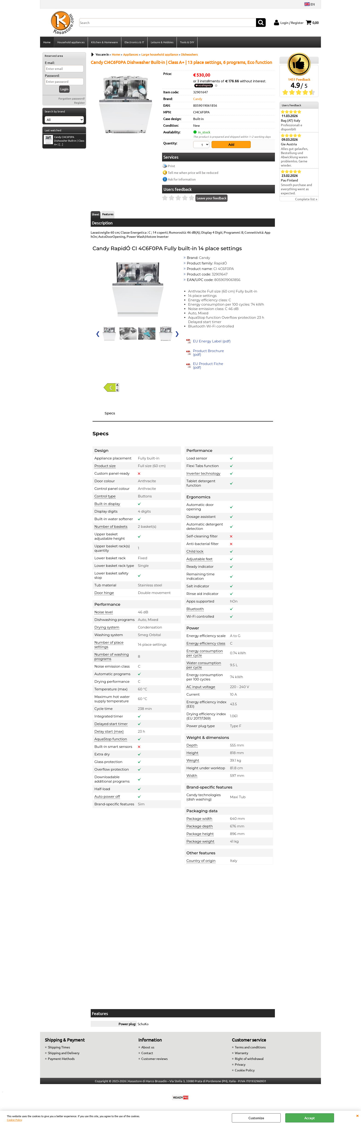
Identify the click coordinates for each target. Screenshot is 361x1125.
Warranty (241, 1053)
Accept (309, 1118)
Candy (197, 99)
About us (147, 1047)
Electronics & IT (134, 42)
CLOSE (357, 1115)
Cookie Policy (14, 1120)
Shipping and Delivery (63, 1053)
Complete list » (306, 199)
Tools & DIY (187, 42)
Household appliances (70, 42)
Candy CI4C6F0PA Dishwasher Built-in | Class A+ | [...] (64, 140)
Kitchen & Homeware (104, 42)
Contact (147, 1053)
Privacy (240, 1064)
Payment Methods (61, 1058)
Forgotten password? (71, 98)
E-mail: (50, 62)
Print (171, 166)
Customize (256, 1118)
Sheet (95, 214)
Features (107, 214)
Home (47, 42)
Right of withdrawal (249, 1058)
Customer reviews (154, 1058)
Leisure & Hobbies (162, 42)
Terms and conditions (250, 1047)
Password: (52, 75)
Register (79, 102)
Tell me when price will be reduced (193, 172)
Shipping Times (59, 1047)
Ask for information (182, 179)
